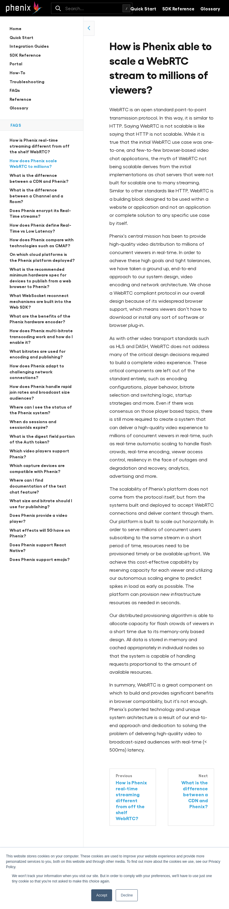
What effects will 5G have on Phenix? (40, 532)
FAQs (15, 89)
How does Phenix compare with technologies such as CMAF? (42, 242)
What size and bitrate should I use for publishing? (41, 503)
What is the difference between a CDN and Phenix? (39, 177)
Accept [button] (101, 895)
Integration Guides (29, 45)
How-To (17, 72)
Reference (20, 98)
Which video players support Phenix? (39, 453)
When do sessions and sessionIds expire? (33, 424)
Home (15, 28)
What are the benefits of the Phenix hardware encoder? (40, 318)
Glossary (210, 8)
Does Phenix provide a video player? (38, 517)
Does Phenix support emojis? (39, 559)
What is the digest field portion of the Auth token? (42, 438)
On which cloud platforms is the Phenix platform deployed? (42, 256)
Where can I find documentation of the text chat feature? (38, 485)
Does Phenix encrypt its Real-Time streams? (40, 213)
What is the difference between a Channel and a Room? (36, 195)
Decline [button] (127, 895)
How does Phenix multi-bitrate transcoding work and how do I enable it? (41, 336)
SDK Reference (178, 8)
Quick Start (143, 8)
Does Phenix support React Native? (38, 547)
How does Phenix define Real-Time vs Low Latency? (40, 227)
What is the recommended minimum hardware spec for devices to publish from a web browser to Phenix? (40, 277)
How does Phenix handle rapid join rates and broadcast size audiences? (41, 392)
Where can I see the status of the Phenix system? (41, 409)
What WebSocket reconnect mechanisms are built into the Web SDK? (40, 301)
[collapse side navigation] (89, 28)
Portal (16, 63)
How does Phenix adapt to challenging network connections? (37, 371)
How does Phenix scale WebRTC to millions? (33, 163)
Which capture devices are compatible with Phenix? (37, 468)
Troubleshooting (27, 81)
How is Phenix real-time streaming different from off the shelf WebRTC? (39, 145)
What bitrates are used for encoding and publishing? (38, 353)
